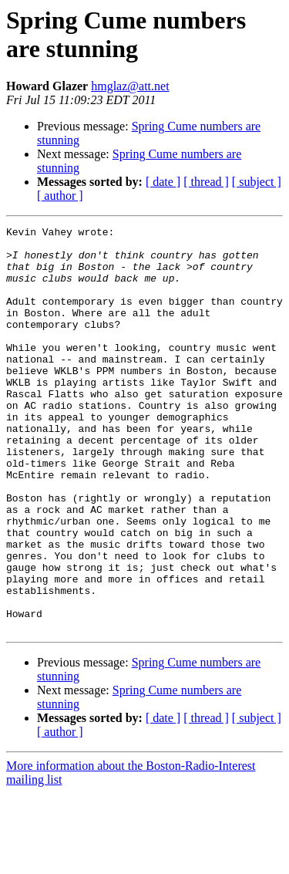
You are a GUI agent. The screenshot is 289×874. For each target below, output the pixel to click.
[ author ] (60, 195)
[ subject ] (256, 181)
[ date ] (163, 181)
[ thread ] (206, 181)
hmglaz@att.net (130, 86)
